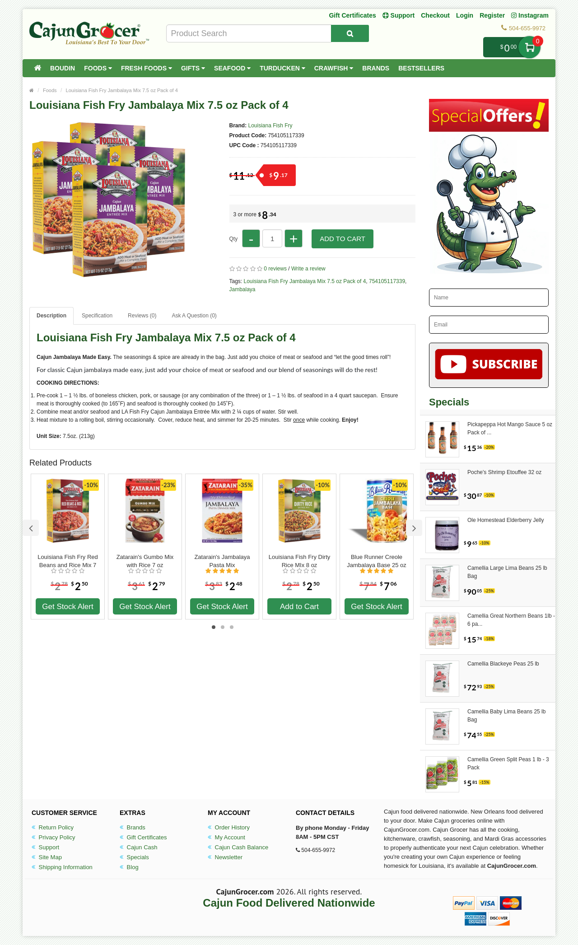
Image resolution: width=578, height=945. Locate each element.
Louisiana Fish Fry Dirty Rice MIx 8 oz (300, 561)
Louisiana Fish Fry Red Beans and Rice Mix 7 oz (67, 561)
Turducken (282, 68)
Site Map (47, 857)
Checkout (435, 15)
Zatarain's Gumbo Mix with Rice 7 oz (145, 561)
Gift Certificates (352, 15)
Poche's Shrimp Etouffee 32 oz (504, 472)
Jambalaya (242, 289)
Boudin (62, 68)
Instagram (530, 15)
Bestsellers (421, 68)
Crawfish (334, 68)
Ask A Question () (194, 315)
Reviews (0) (142, 315)
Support (45, 847)
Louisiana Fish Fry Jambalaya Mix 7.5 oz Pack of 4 (122, 90)
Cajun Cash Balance (238, 847)
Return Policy (53, 827)
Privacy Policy (53, 837)
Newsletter (225, 857)
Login (464, 15)
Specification (97, 315)
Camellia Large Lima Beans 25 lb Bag (507, 572)
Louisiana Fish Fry (270, 125)
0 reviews (275, 268)
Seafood (232, 68)
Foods (98, 68)
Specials (134, 857)
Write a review (308, 268)
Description (51, 315)
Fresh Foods (146, 68)
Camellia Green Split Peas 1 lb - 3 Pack (508, 763)
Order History (229, 827)
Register (492, 15)
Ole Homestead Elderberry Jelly (505, 520)
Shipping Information (62, 867)
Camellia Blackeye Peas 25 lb (503, 664)
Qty (233, 239)
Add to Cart (342, 238)
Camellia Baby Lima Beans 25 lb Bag (506, 715)
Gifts (193, 68)
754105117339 (387, 281)
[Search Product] (350, 33)
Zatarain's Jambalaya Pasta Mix (222, 561)
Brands (375, 68)
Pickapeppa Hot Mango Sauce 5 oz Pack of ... (509, 428)
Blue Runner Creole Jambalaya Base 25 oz (376, 561)
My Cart (529, 47)
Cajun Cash (139, 847)
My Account (226, 837)
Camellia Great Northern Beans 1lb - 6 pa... (511, 620)
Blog (129, 867)
